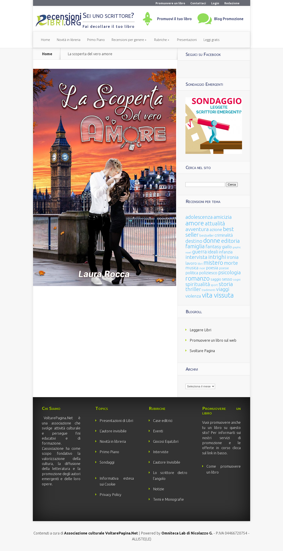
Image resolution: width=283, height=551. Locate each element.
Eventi (158, 431)
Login (215, 3)
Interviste (160, 452)
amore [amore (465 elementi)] (194, 223)
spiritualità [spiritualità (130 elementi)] (197, 284)
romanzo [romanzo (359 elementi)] (197, 278)
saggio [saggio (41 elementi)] (216, 279)
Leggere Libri (200, 330)
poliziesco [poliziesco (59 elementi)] (208, 272)
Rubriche (160, 40)
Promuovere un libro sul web (213, 340)
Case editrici (162, 421)
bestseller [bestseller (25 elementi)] (206, 235)
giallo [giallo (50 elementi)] (227, 246)
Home (45, 40)
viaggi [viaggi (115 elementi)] (222, 289)
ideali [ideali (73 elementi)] (213, 251)
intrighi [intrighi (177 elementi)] (217, 257)
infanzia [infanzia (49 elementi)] (226, 252)
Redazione (232, 3)
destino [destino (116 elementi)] (193, 241)
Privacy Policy (110, 495)
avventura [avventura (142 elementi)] (197, 229)
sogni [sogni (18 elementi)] (236, 279)
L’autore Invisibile (166, 462)
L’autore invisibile (113, 431)
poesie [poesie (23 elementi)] (224, 268)
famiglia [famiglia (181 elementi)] (195, 246)
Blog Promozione (228, 19)
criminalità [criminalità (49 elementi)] (224, 235)
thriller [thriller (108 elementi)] (193, 289)
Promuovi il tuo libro (174, 19)
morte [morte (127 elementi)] (231, 263)
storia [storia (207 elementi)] (226, 284)
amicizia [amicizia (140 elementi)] (222, 217)
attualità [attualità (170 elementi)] (215, 223)
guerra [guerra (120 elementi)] (199, 251)
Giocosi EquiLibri (165, 441)
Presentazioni (187, 40)
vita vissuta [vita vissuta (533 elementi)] (218, 295)
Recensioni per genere (128, 40)
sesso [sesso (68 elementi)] (227, 279)
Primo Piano (96, 40)
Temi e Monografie (168, 499)
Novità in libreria (68, 40)
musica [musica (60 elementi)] (192, 267)
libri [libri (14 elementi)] (200, 263)
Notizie (158, 489)
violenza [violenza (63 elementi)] (193, 295)
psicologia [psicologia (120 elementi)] (229, 272)
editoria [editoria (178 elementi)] (230, 241)
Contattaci (198, 3)
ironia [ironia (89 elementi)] (233, 257)
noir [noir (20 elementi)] (202, 268)
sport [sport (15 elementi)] (214, 284)
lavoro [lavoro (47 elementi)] (191, 263)
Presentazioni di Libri (116, 421)
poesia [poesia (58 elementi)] (212, 267)
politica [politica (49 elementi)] (191, 272)
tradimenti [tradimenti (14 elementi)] (208, 290)
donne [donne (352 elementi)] (211, 240)
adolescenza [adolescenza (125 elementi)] (199, 217)
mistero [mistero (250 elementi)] (213, 262)
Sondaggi (107, 462)
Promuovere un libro (170, 3)
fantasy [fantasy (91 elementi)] (213, 246)
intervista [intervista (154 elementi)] (196, 257)
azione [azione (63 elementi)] (216, 229)
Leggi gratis (212, 40)
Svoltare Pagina (202, 351)
